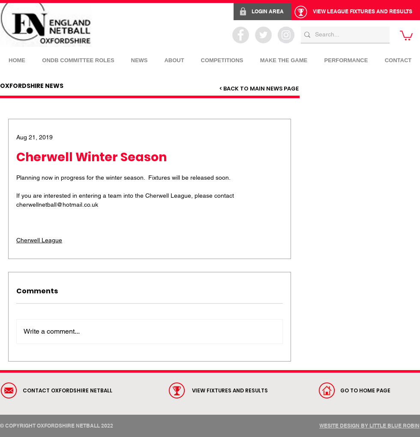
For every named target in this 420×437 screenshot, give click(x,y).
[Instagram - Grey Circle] (286, 35)
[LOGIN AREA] (262, 11)
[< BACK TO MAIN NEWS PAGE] (259, 88)
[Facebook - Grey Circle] (240, 35)
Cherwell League (39, 240)
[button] (222, 56)
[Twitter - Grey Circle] (263, 35)
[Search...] (343, 35)
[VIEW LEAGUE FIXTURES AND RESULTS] (355, 11)
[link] (406, 35)
